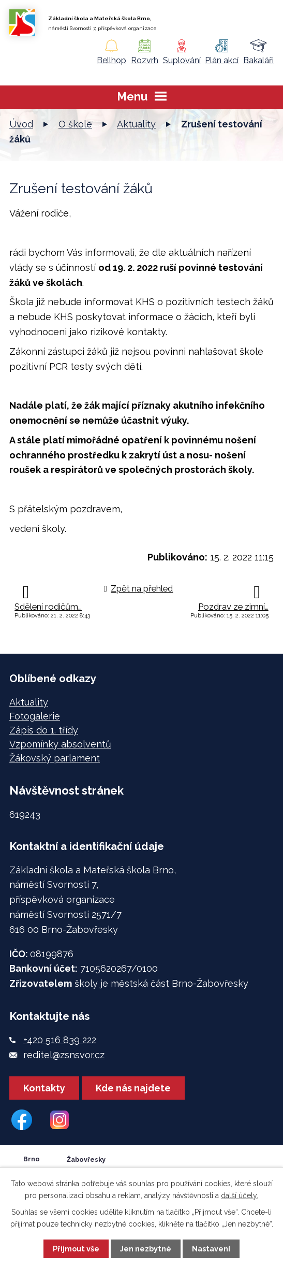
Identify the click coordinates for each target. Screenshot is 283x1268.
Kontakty (44, 1088)
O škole (75, 124)
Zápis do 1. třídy (43, 730)
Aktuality (136, 124)
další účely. (239, 1195)
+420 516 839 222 (59, 1039)
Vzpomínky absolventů (60, 744)
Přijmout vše (76, 1248)
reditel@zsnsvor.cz (64, 1054)
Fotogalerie (34, 716)
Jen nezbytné (145, 1248)
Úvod (21, 124)
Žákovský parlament (54, 758)
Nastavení (211, 1248)
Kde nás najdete (133, 1088)
